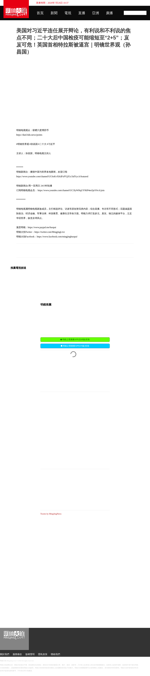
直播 (81, 13)
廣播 (109, 13)
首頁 (40, 13)
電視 (67, 13)
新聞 (54, 13)
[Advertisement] (62, 371)
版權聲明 (30, 654)
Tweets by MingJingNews (51, 514)
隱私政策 (42, 654)
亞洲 (95, 13)
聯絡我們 (55, 654)
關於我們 (4, 654)
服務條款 (17, 654)
